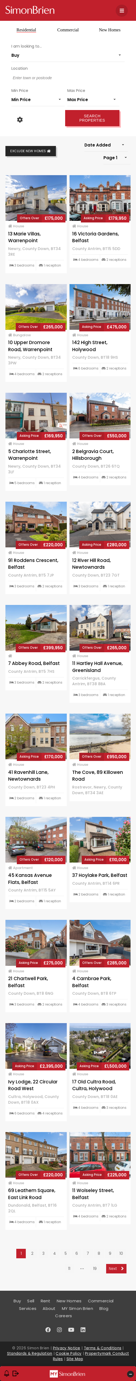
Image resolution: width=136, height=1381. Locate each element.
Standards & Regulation (29, 1353)
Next (116, 1268)
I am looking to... (26, 46)
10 (121, 1253)
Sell (30, 1301)
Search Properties (92, 118)
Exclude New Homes (30, 151)
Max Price (76, 90)
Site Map (75, 1359)
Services (27, 1308)
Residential (26, 30)
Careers (63, 1316)
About (49, 1308)
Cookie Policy (68, 1353)
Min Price (19, 90)
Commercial (68, 30)
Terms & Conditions (102, 1348)
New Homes (110, 30)
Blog (103, 1308)
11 (69, 1268)
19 (95, 1268)
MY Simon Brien (77, 1308)
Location (19, 68)
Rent (45, 1301)
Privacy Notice (66, 1348)
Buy (17, 1301)
